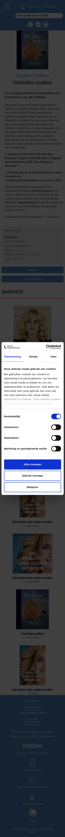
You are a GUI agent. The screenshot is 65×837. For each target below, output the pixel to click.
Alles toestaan (32, 464)
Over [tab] (54, 356)
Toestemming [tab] (12, 356)
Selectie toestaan (32, 475)
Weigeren (32, 487)
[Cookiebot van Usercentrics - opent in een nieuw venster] (46, 347)
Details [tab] (33, 356)
